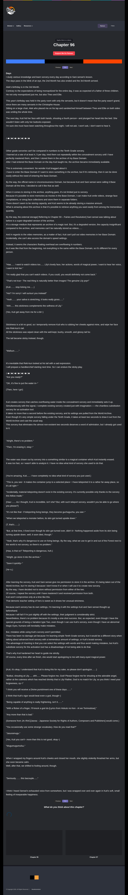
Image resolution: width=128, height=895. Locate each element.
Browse (9, 26)
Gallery (18, 26)
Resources (27, 26)
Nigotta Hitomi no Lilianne (64, 40)
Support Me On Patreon (64, 53)
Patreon (102, 26)
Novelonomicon (36, 889)
